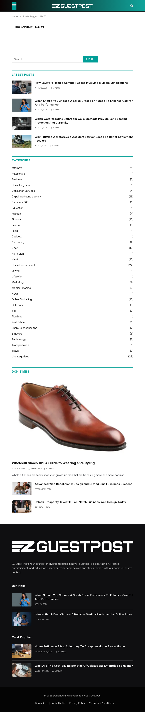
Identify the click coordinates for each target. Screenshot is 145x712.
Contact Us (41, 703)
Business (17, 179)
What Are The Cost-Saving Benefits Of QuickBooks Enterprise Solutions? (84, 665)
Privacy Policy (77, 703)
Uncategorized (21, 356)
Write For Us (58, 703)
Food (15, 230)
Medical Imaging (21, 287)
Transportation (20, 345)
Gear (15, 247)
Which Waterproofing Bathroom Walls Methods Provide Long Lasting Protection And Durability (81, 120)
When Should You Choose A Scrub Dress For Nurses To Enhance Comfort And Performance (84, 102)
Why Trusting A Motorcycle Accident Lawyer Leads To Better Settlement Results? (84, 138)
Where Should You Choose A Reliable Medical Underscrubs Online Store (83, 614)
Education (17, 207)
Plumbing (17, 316)
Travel (15, 350)
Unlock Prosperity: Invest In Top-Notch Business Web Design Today (80, 502)
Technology (19, 339)
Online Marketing (22, 299)
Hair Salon (18, 253)
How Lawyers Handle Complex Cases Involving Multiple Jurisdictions (81, 82)
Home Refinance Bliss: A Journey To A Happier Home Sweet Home (80, 646)
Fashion (16, 213)
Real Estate (18, 322)
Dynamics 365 (20, 202)
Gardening (18, 242)
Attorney (17, 167)
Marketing (18, 282)
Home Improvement (23, 265)
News (15, 293)
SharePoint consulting (24, 327)
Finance (16, 219)
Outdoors (17, 305)
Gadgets (17, 236)
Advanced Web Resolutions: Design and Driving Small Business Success (83, 484)
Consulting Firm (21, 185)
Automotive (18, 173)
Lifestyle (17, 276)
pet (14, 310)
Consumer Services (23, 190)
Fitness (16, 225)
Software (17, 333)
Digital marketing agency (26, 196)
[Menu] (14, 6)
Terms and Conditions (101, 703)
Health (15, 259)
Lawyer (16, 270)
